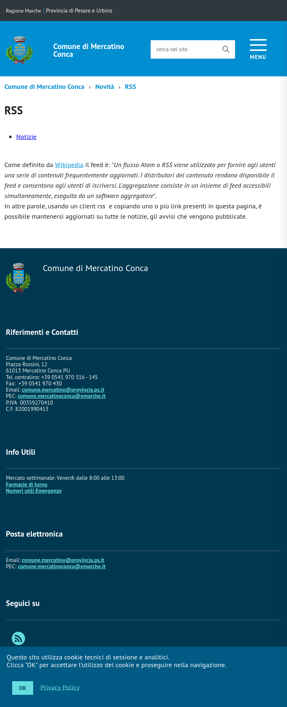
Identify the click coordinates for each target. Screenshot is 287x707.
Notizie (26, 136)
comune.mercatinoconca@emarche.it (61, 395)
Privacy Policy (60, 687)
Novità (104, 86)
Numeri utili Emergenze (34, 490)
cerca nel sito (172, 49)
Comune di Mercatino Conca (89, 50)
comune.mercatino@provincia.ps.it (63, 389)
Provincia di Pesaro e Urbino (79, 10)
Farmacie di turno (27, 484)
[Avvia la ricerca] (226, 49)
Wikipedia (69, 164)
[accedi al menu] (258, 48)
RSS (130, 86)
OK (22, 688)
